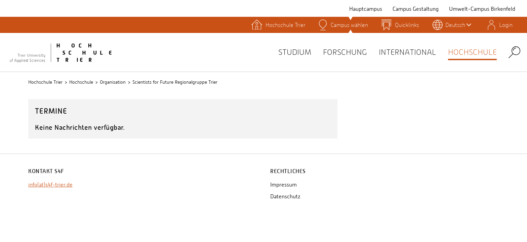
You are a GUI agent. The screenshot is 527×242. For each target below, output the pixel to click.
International (400, 52)
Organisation (113, 82)
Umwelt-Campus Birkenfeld (482, 9)
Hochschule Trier (45, 82)
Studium (278, 52)
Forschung (333, 52)
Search (514, 52)
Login (506, 25)
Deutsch (458, 25)
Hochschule (470, 52)
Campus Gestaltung (416, 9)
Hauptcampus (365, 9)
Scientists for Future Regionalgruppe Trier (174, 82)
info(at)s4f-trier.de (50, 185)
